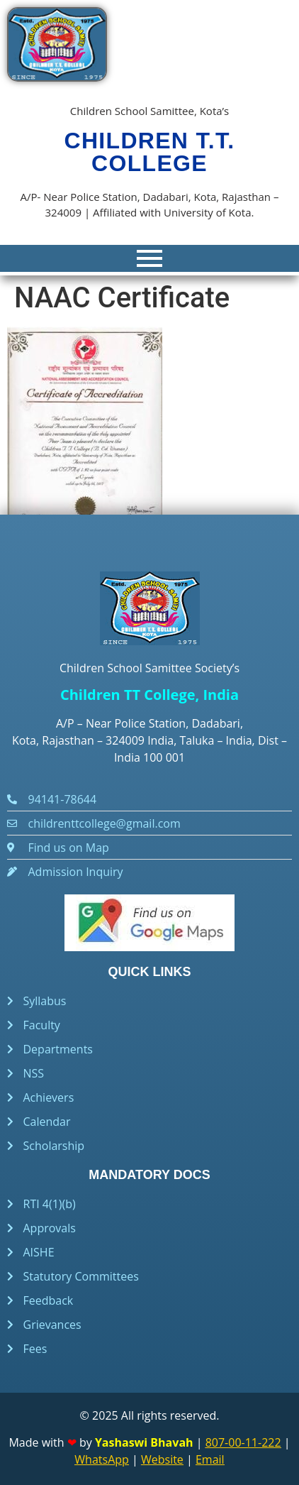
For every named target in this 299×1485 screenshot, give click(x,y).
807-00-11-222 (243, 1442)
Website (162, 1459)
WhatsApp (101, 1459)
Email (210, 1459)
